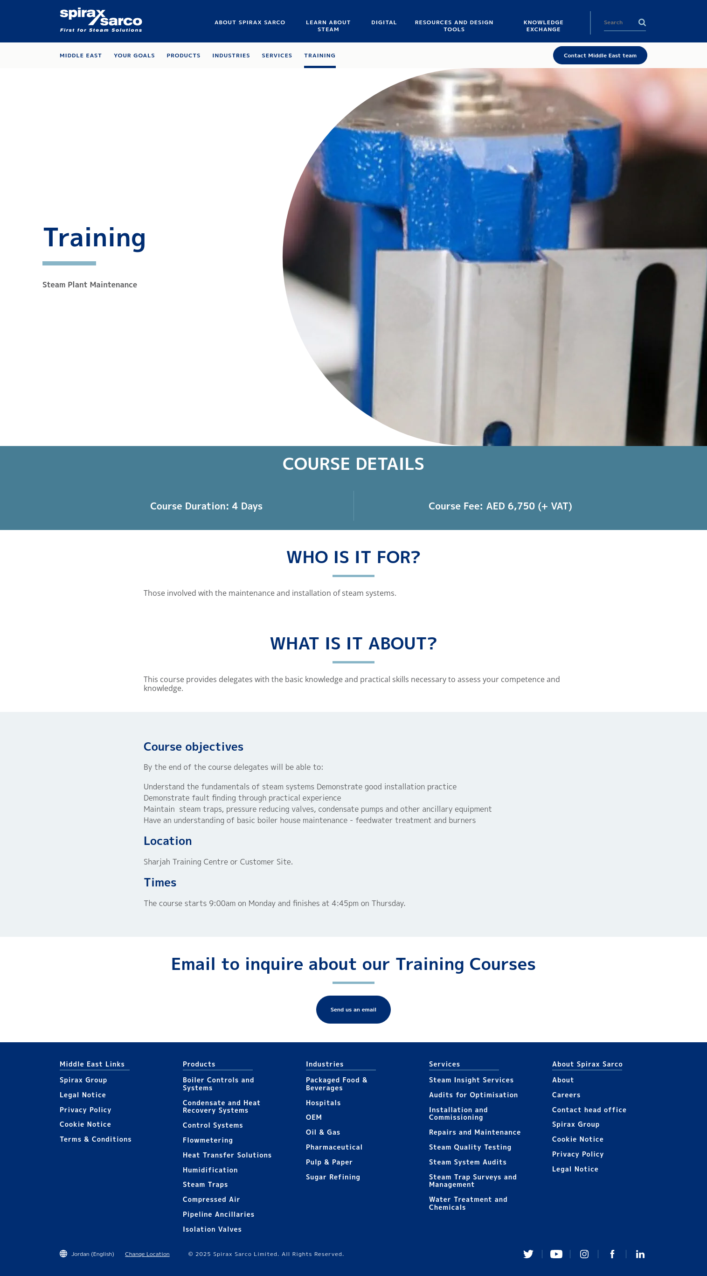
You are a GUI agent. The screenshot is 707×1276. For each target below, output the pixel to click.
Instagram (584, 1254)
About (563, 1079)
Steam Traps (205, 1184)
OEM (314, 1117)
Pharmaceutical (334, 1147)
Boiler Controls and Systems (218, 1083)
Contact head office (589, 1109)
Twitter (528, 1254)
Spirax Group (83, 1079)
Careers (566, 1094)
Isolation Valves (212, 1229)
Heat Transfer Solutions (227, 1154)
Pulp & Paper (329, 1161)
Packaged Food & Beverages (336, 1083)
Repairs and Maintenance (475, 1132)
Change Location (147, 1254)
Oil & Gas (323, 1132)
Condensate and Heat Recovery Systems (222, 1106)
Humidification (210, 1169)
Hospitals (323, 1102)
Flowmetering (208, 1140)
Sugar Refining (333, 1176)
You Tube (556, 1254)
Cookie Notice (85, 1124)
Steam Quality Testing (470, 1147)
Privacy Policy (85, 1109)
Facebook (612, 1254)
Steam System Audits (468, 1161)
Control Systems (213, 1125)
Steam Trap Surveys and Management (473, 1180)
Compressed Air (212, 1199)
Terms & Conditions (96, 1139)
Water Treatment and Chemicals (468, 1203)
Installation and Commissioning (458, 1113)
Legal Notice (83, 1094)
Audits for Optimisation (473, 1094)
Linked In (640, 1254)
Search (642, 22)
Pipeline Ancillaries (219, 1214)
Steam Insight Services (471, 1079)
